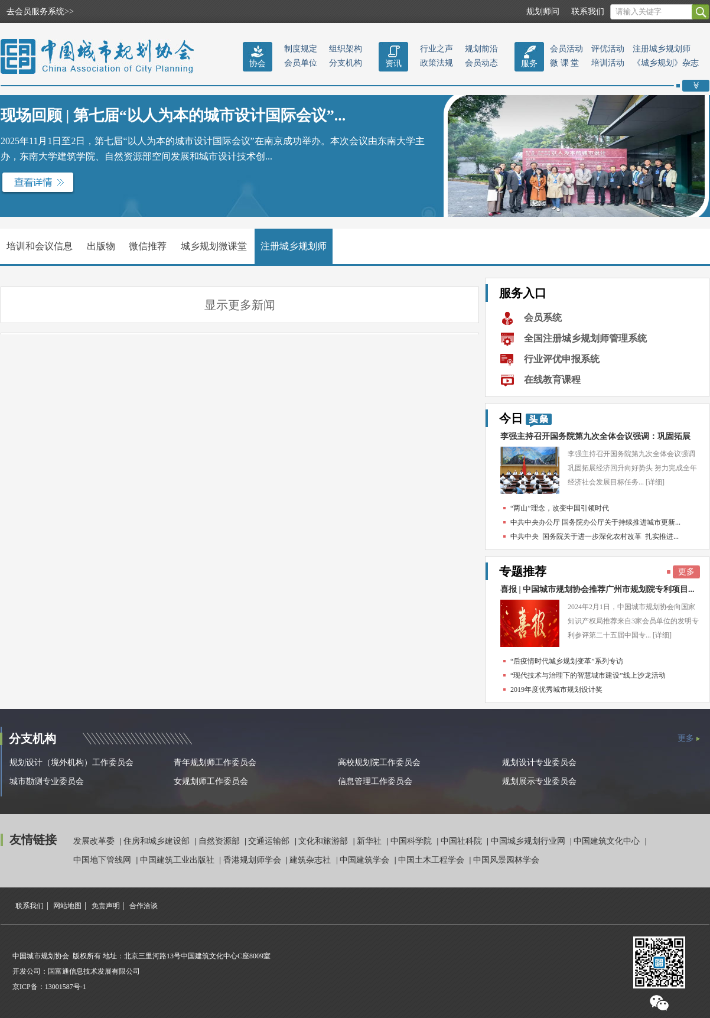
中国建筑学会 (366, 860)
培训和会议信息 (39, 246)
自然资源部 (220, 841)
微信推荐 (148, 246)
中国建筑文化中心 (608, 841)
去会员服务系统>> (40, 11)
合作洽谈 (143, 906)
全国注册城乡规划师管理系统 (585, 338)
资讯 (393, 63)
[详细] (655, 482)
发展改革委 (95, 841)
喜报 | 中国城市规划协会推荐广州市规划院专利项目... (597, 589)
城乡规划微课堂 (214, 246)
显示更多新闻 (239, 304)
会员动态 (481, 62)
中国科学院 (412, 841)
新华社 (370, 841)
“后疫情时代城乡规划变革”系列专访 (566, 661)
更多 (686, 571)
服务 (529, 63)
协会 (257, 63)
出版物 (101, 246)
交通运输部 (270, 841)
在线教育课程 (552, 380)
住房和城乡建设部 (157, 841)
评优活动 (607, 48)
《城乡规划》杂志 (666, 62)
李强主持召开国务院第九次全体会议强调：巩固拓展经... (595, 439)
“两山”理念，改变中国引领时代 (559, 508)
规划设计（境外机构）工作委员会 (71, 762)
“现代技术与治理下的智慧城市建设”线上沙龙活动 (588, 675)
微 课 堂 (564, 62)
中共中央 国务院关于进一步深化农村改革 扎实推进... (594, 536)
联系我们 (587, 11)
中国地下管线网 (103, 860)
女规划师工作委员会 (211, 781)
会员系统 (543, 318)
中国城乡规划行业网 (529, 841)
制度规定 (300, 48)
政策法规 (436, 62)
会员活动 (566, 48)
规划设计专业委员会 (539, 762)
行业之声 (436, 48)
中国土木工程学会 (432, 860)
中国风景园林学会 (506, 860)
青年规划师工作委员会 (215, 762)
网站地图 (67, 906)
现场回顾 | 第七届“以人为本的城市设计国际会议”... (173, 115)
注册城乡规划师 (662, 48)
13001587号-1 (65, 987)
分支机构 (345, 62)
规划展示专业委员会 (539, 781)
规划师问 (542, 11)
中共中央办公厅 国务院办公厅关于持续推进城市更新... (595, 522)
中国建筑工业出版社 (178, 860)
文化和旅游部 (324, 841)
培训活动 (607, 62)
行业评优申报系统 (562, 359)
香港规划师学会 (253, 860)
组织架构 (345, 48)
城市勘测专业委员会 (46, 781)
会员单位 (300, 62)
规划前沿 (481, 48)
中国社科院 (462, 841)
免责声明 (106, 906)
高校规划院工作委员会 (379, 762)
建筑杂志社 (311, 860)
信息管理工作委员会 (375, 781)
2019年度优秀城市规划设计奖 (556, 689)
